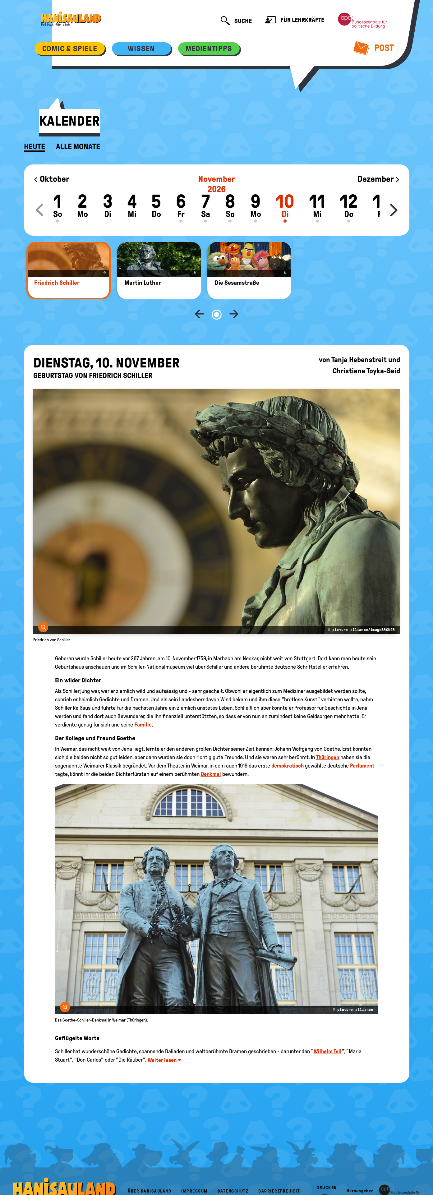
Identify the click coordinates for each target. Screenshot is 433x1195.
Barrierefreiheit (279, 1170)
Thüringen (327, 737)
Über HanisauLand (149, 1170)
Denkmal (211, 753)
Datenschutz (233, 1170)
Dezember (378, 179)
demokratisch (287, 745)
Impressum (194, 1170)
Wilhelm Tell (328, 1031)
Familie (143, 704)
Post (373, 47)
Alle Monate (78, 147)
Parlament (362, 745)
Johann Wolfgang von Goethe (307, 728)
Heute (34, 147)
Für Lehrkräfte (294, 20)
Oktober (51, 179)
